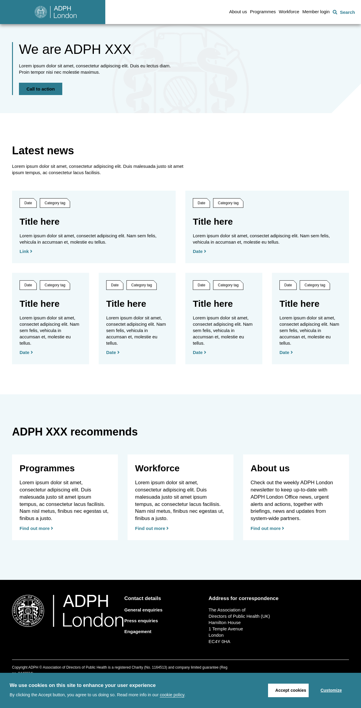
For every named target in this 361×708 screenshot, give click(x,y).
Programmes (263, 11)
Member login (316, 11)
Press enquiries (141, 647)
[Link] (94, 262)
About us (238, 11)
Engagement (137, 658)
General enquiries (143, 636)
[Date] (267, 262)
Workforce (289, 11)
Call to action (40, 102)
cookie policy (172, 694)
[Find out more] (65, 524)
